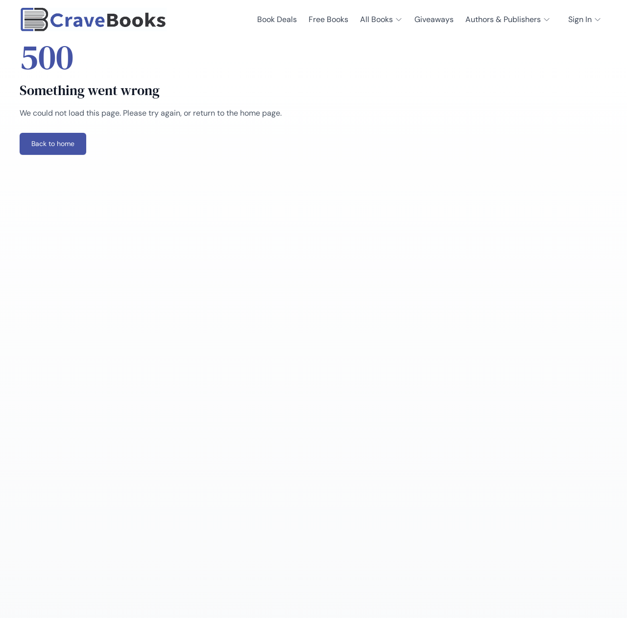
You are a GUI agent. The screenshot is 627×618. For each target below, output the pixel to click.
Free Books (328, 19)
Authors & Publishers (508, 19)
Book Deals (277, 19)
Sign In (585, 19)
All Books (381, 19)
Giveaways (434, 19)
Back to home (52, 143)
